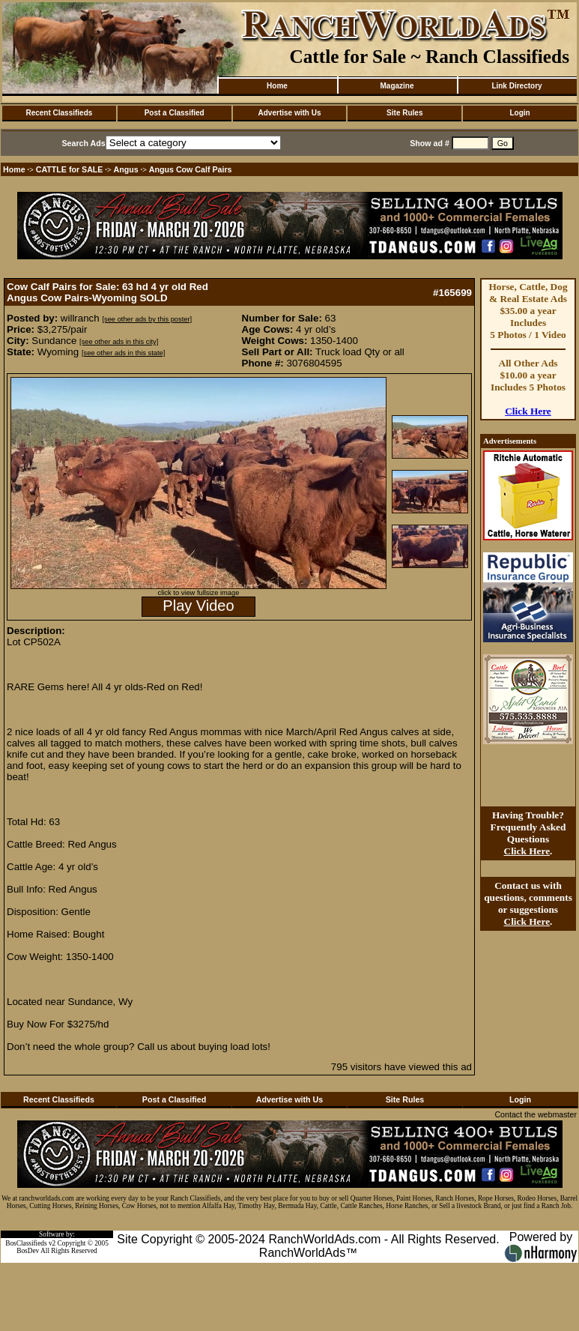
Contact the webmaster (535, 1114)
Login (519, 113)
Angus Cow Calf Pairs (190, 169)
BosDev (27, 1251)
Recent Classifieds (58, 113)
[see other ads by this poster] (147, 319)
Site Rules (404, 113)
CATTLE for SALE (69, 169)
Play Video (198, 605)
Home (277, 86)
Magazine (396, 86)
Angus (126, 169)
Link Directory (516, 86)
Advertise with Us (289, 113)
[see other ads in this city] (118, 341)
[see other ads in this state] (123, 353)
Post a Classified (174, 113)
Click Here (528, 411)
